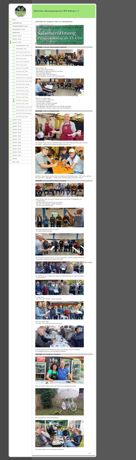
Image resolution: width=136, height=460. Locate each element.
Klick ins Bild (88, 262)
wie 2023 (49, 178)
